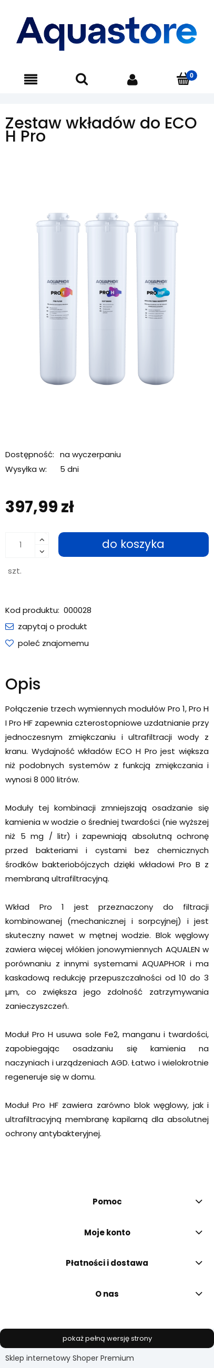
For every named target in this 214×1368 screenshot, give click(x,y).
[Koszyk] (183, 79)
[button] (30, 79)
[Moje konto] (132, 79)
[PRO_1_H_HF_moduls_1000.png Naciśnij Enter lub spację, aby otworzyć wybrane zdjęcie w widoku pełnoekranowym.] (107, 294)
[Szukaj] (81, 79)
